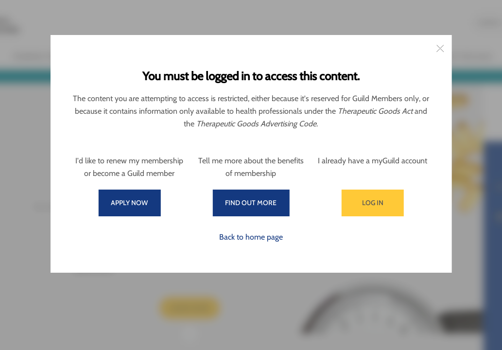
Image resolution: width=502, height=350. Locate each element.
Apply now (129, 202)
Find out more (251, 202)
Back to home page (251, 237)
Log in (372, 202)
